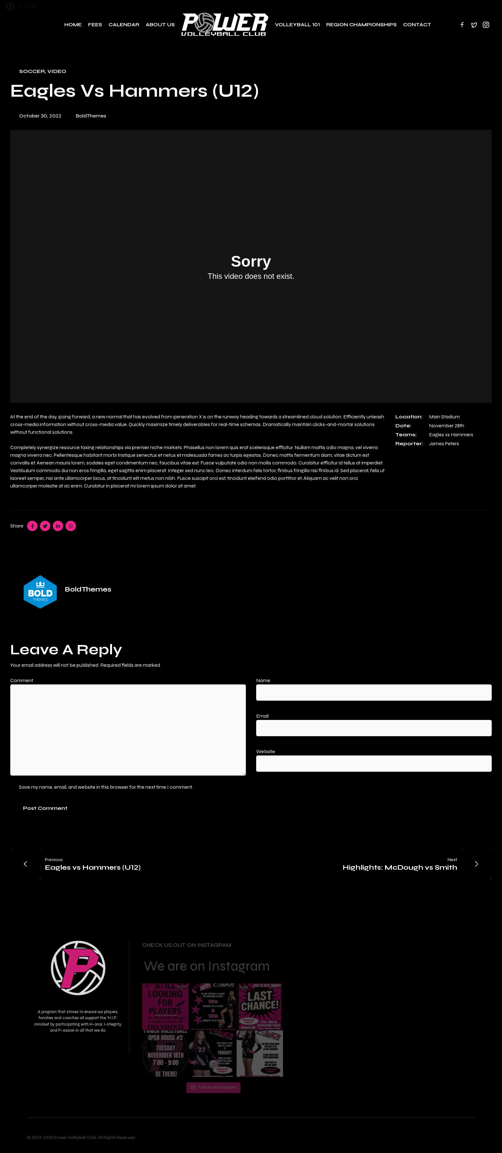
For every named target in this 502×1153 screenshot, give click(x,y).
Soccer (32, 71)
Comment (24, 680)
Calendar (124, 25)
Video (56, 71)
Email (265, 716)
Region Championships (361, 25)
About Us (160, 25)
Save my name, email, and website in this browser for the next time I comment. (106, 787)
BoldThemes (91, 116)
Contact (417, 25)
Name (266, 680)
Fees (95, 25)
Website (265, 751)
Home (73, 25)
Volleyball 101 (297, 25)
